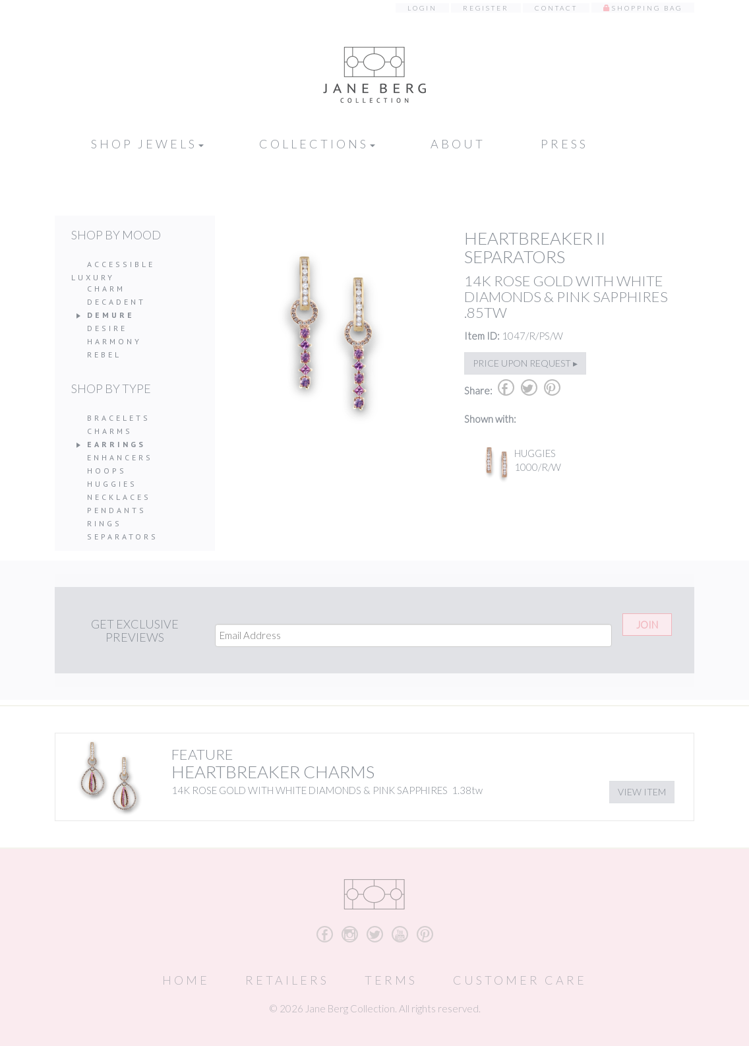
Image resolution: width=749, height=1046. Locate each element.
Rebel (104, 354)
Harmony (114, 341)
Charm (106, 288)
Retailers (287, 980)
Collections (317, 144)
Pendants (116, 510)
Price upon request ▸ (525, 363)
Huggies (112, 484)
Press (564, 144)
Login (422, 8)
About (458, 144)
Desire (107, 328)
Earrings (116, 444)
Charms (110, 431)
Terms (391, 980)
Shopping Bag (647, 8)
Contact (556, 8)
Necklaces (119, 497)
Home (186, 980)
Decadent (116, 302)
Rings (104, 523)
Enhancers (120, 457)
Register (486, 8)
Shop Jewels (147, 144)
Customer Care (520, 980)
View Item (642, 791)
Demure (111, 315)
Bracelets (118, 418)
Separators (122, 536)
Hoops (107, 471)
